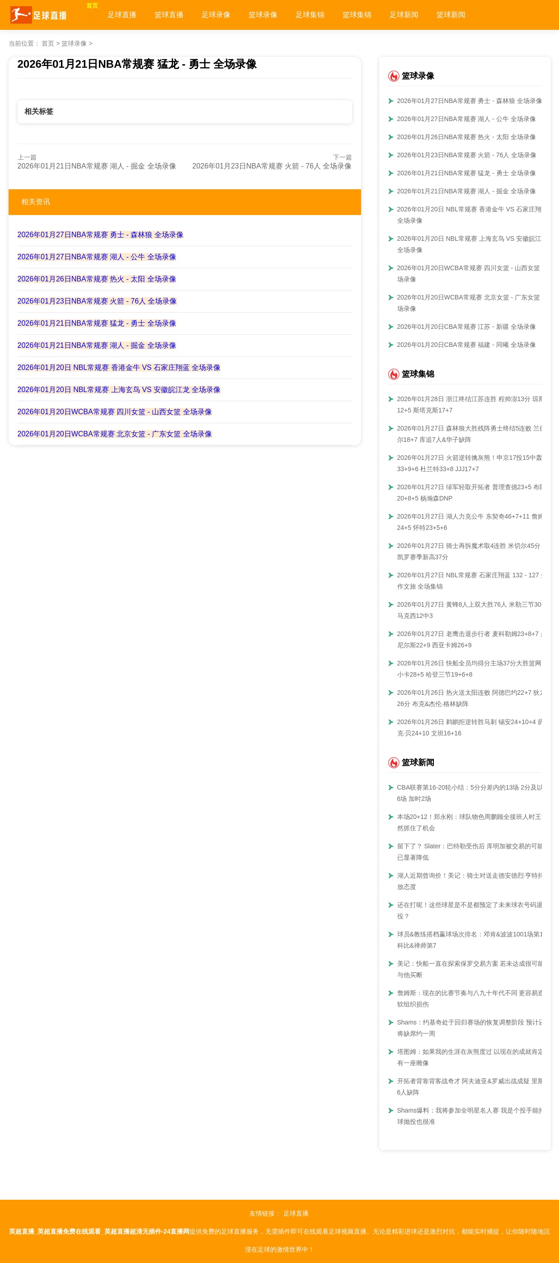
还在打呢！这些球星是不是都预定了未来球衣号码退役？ (470, 910)
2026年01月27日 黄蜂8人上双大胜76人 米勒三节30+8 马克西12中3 (473, 610)
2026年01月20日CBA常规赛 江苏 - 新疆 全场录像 (466, 326)
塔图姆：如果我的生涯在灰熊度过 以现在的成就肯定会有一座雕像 (474, 1057)
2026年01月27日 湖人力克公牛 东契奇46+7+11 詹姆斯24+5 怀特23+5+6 (473, 522)
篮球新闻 (470, 15)
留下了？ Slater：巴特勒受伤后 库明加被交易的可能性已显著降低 (473, 851)
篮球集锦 (376, 15)
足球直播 (141, 15)
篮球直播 (188, 15)
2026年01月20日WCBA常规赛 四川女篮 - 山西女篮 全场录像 (115, 412)
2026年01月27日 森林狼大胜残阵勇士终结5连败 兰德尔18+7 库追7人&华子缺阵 (471, 434)
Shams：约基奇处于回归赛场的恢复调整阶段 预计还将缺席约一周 (471, 1028)
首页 (102, 15)
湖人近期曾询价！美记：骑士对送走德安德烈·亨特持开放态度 (474, 881)
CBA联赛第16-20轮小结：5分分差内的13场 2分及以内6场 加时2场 (473, 793)
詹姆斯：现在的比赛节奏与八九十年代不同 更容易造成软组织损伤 (474, 998)
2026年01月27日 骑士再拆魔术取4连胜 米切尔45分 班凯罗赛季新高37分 (473, 551)
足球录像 (235, 15)
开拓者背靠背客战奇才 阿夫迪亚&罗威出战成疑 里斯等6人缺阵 (473, 1086)
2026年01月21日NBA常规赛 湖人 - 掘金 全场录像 (97, 166)
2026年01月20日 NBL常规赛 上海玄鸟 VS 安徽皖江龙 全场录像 (119, 389)
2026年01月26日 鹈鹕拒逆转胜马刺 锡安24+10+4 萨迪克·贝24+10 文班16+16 (473, 727)
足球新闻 (423, 15)
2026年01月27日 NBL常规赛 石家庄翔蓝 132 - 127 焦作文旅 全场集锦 (472, 580)
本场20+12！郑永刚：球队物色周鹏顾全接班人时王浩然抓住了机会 (472, 822)
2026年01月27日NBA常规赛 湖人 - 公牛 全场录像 (97, 257)
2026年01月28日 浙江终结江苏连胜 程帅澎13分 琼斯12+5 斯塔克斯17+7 (471, 404)
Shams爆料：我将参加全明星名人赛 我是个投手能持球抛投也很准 (471, 1116)
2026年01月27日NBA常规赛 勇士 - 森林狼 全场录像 (100, 235)
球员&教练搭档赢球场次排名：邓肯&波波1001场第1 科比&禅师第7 (470, 940)
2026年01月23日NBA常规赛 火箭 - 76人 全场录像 (272, 166)
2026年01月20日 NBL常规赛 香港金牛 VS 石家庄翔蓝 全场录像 (119, 367)
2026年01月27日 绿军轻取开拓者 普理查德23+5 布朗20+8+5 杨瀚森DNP (471, 492)
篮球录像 (282, 15)
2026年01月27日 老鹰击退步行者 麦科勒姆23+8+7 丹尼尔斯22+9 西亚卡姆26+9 (472, 639)
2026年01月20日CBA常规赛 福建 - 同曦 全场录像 (466, 344)
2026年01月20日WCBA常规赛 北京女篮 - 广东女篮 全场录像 (115, 434)
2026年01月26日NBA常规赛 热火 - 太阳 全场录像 (97, 279)
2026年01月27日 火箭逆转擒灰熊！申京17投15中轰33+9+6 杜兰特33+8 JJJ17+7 (469, 463)
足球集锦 (329, 15)
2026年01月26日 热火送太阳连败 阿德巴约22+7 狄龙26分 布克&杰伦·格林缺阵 (471, 698)
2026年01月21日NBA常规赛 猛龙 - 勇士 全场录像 (97, 323)
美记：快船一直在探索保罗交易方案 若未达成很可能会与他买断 (474, 969)
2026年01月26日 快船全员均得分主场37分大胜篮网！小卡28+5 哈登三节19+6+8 (472, 669)
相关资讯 (35, 202)
